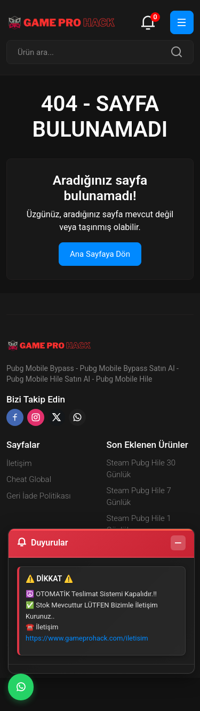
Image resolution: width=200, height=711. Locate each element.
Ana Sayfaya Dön (100, 254)
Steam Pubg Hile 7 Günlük (139, 497)
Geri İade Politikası (38, 496)
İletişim (19, 463)
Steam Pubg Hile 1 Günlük (139, 524)
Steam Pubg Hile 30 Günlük (141, 469)
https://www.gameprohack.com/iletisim (87, 638)
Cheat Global (28, 479)
